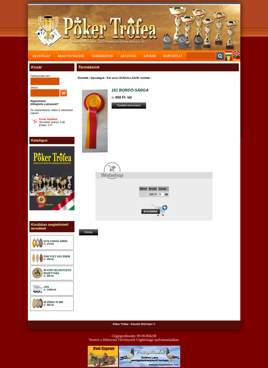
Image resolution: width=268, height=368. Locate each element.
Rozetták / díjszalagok (91, 77)
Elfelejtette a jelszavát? (44, 104)
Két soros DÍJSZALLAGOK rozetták (128, 77)
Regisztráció (38, 101)
